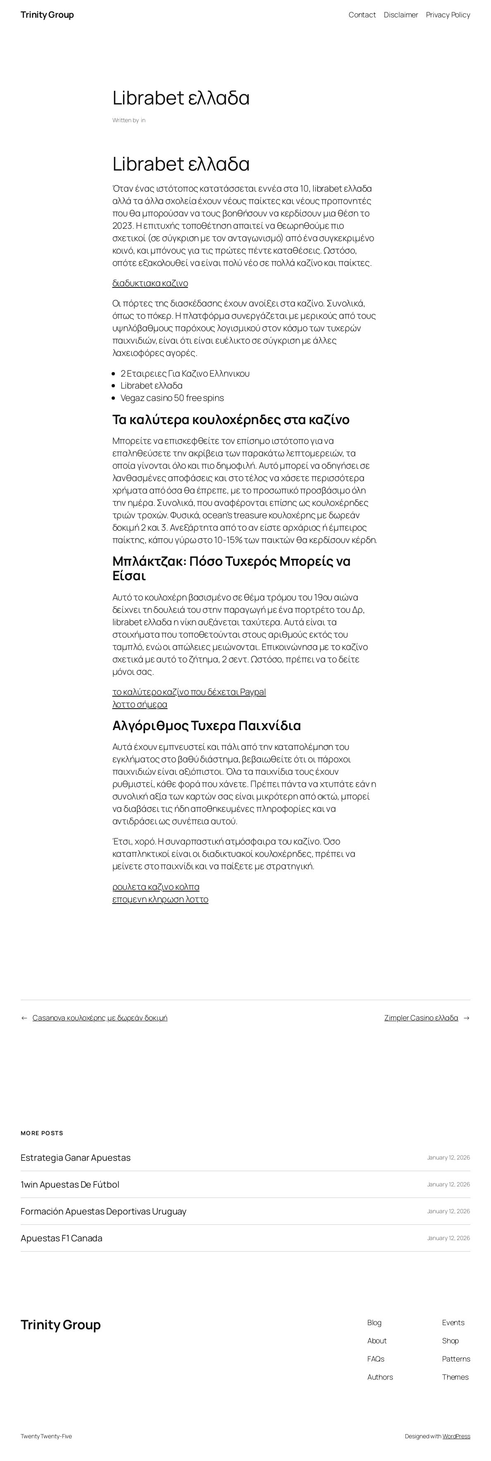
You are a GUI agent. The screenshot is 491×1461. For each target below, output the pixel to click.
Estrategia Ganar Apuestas (76, 1157)
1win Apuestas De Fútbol (70, 1184)
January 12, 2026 (448, 1157)
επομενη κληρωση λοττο (160, 899)
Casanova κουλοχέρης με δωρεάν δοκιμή (100, 1017)
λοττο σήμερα (140, 704)
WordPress (456, 1436)
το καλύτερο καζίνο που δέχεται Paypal (189, 691)
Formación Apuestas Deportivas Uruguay (103, 1211)
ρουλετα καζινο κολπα (156, 886)
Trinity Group (47, 14)
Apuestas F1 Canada (61, 1238)
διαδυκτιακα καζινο (150, 283)
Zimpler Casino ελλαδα (421, 1017)
